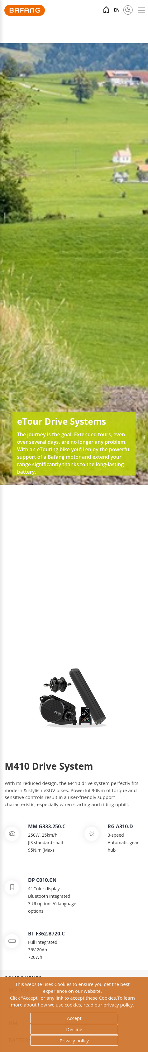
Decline (74, 1029)
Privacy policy (74, 1040)
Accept (74, 1018)
